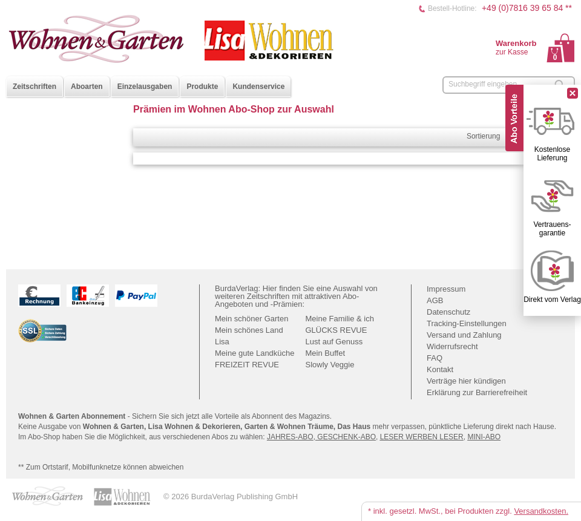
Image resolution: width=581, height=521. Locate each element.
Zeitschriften (34, 86)
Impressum (446, 288)
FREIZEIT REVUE (247, 364)
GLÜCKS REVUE (336, 330)
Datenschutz (448, 311)
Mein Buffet (326, 353)
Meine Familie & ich (340, 318)
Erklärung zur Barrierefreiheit (477, 392)
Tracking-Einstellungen (467, 323)
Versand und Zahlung (464, 334)
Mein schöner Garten (251, 318)
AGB (435, 300)
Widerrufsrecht (452, 346)
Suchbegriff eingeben (482, 84)
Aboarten (87, 86)
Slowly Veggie (330, 364)
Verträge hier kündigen (466, 380)
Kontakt (440, 369)
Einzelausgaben (144, 86)
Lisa (222, 341)
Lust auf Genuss (334, 341)
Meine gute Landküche (255, 353)
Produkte (202, 86)
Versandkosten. (541, 511)
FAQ (434, 357)
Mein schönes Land (249, 330)
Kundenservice (258, 86)
